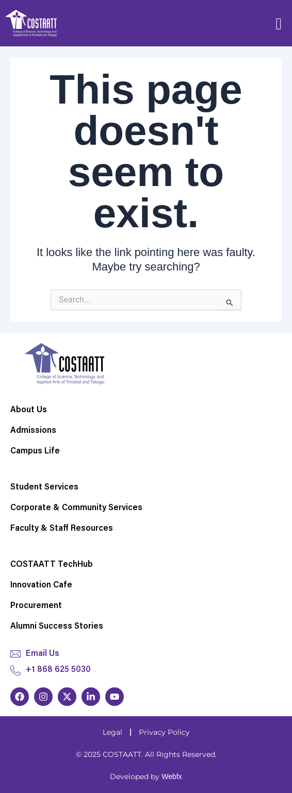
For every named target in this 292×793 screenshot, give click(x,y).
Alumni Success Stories (56, 626)
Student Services (44, 487)
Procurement (36, 606)
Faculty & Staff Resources (61, 529)
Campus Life (35, 451)
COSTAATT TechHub (51, 565)
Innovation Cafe (41, 585)
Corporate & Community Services (76, 508)
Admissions (33, 431)
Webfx (171, 776)
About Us (28, 410)
